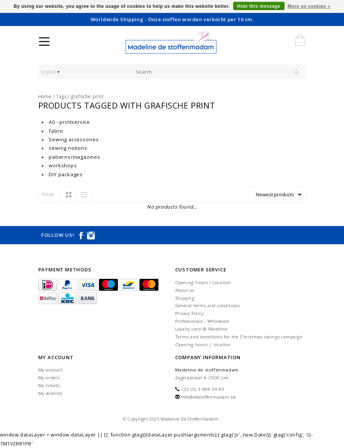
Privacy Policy (189, 313)
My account (50, 370)
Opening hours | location (203, 344)
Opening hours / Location (203, 282)
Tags (61, 96)
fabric (52, 131)
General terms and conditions (207, 305)
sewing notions (64, 148)
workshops (59, 165)
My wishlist (50, 393)
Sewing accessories (70, 139)
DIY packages (62, 174)
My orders (49, 377)
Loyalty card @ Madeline (201, 329)
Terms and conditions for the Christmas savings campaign (239, 336)
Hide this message (258, 6)
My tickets (49, 385)
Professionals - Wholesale (202, 321)
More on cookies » (308, 6)
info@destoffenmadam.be (208, 397)
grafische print (87, 96)
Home (45, 96)
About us (184, 290)
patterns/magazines (70, 157)
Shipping (184, 298)
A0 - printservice (65, 122)
